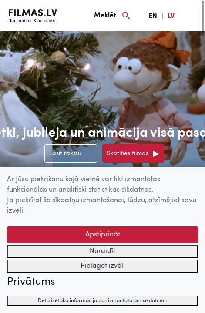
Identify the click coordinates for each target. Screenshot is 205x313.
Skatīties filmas (127, 153)
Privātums (31, 282)
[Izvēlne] (192, 15)
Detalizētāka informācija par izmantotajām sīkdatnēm (103, 300)
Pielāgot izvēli (103, 266)
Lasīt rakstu (65, 153)
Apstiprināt (102, 234)
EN (152, 16)
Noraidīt (102, 251)
